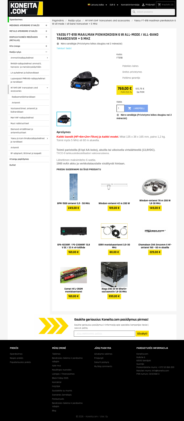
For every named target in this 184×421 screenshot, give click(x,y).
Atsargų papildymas (19, 159)
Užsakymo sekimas (103, 353)
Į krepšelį (136, 108)
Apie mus (56, 365)
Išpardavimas (16, 19)
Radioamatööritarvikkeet (23, 96)
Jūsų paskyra (102, 348)
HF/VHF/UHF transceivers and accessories (24, 89)
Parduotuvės (58, 398)
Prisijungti (98, 358)
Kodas (119, 54)
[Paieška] (153, 12)
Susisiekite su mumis (62, 390)
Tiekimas (56, 353)
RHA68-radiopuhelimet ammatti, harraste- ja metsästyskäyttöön (26, 65)
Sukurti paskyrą (101, 362)
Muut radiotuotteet (20, 123)
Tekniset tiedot (64, 48)
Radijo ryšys (15, 52)
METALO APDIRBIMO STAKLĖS (23, 31)
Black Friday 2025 (60, 378)
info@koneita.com (160, 370)
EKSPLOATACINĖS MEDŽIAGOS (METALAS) (23, 39)
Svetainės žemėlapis (62, 394)
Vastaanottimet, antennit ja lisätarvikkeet (24, 110)
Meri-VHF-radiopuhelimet (22, 117)
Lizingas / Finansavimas (63, 373)
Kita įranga (14, 46)
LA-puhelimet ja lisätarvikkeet (25, 72)
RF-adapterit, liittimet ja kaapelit (26, 153)
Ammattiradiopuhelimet (22, 57)
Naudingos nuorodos (61, 369)
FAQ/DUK (56, 386)
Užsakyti (142, 334)
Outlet (12, 165)
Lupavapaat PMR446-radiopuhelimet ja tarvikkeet (28, 80)
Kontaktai (56, 382)
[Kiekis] (120, 108)
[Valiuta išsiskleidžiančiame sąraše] (114, 5)
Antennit (16, 102)
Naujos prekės (16, 358)
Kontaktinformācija (130, 4)
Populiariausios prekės (20, 362)
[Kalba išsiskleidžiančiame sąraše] (98, 5)
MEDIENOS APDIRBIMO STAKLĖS (24, 25)
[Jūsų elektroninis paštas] (104, 334)
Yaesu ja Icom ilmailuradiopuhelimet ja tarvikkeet (28, 140)
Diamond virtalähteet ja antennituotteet (22, 131)
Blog (54, 410)
